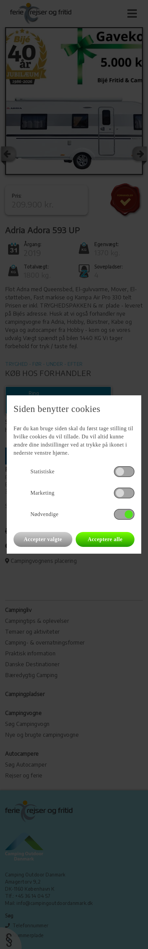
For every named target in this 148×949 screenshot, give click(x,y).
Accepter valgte (43, 539)
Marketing (42, 493)
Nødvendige (44, 514)
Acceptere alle (105, 539)
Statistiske (42, 471)
